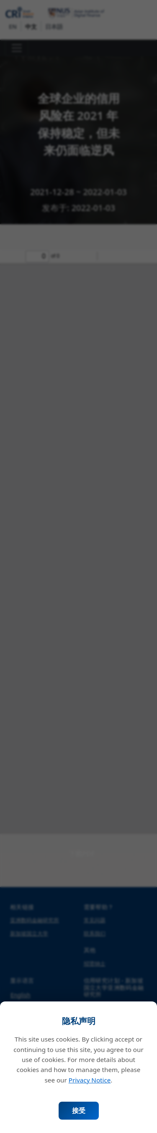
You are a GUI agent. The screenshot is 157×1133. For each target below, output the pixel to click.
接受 (78, 1110)
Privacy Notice (90, 1080)
